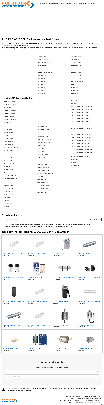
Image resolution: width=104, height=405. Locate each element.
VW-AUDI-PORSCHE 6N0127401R (81, 156)
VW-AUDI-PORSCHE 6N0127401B (81, 144)
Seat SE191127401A (43, 192)
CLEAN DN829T (8, 144)
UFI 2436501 (75, 97)
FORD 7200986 (8, 194)
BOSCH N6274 (8, 132)
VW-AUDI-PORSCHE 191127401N (81, 125)
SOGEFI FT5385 (76, 72)
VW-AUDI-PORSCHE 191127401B (81, 109)
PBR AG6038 (41, 151)
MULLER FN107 (42, 145)
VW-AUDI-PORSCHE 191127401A (81, 106)
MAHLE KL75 (41, 84)
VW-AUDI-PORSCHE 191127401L (81, 119)
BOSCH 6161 (8, 123)
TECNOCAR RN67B (77, 81)
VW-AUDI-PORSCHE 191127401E (81, 112)
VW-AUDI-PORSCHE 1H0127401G (81, 137)
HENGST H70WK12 (43, 60)
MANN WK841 (41, 91)
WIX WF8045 (75, 162)
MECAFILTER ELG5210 (44, 130)
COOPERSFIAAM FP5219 (11, 148)
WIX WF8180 (75, 165)
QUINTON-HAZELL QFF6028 (46, 173)
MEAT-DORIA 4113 (43, 127)
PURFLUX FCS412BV (43, 161)
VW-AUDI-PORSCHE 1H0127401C (81, 134)
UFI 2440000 (75, 100)
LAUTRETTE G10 (42, 66)
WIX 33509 (74, 159)
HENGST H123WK (9, 210)
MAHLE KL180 (41, 75)
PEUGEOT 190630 (43, 155)
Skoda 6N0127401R (77, 60)
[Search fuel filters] (46, 219)
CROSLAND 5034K (9, 154)
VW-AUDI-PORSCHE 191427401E (81, 128)
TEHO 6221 (74, 88)
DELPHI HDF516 (9, 166)
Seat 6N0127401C (43, 186)
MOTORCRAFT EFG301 (44, 139)
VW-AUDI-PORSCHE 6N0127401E (81, 153)
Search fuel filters (95, 219)
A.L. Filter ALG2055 (10, 101)
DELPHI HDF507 (9, 163)
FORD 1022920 (8, 191)
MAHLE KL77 (41, 88)
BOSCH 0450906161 (10, 110)
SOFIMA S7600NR (76, 63)
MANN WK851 (41, 97)
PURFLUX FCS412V (43, 164)
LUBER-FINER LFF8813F (44, 72)
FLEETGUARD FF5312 (10, 188)
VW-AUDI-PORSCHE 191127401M (81, 122)
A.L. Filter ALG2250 (10, 104)
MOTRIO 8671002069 (44, 142)
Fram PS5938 (8, 204)
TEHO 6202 (74, 84)
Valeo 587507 (75, 103)
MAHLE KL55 (41, 81)
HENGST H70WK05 (43, 56)
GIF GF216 (7, 207)
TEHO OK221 (75, 94)
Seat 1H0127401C (43, 183)
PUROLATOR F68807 (43, 167)
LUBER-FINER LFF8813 (44, 69)
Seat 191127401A (42, 176)
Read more (62, 5)
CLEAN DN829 (8, 141)
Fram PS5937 (8, 200)
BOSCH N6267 (8, 129)
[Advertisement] (52, 23)
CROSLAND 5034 (9, 151)
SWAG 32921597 (76, 75)
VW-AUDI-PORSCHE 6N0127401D (81, 150)
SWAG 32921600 (76, 78)
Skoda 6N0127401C (77, 56)
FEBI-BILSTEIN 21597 (10, 176)
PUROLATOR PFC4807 (44, 170)
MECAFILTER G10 (42, 133)
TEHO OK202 (75, 91)
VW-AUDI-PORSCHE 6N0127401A (81, 140)
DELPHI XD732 (8, 173)
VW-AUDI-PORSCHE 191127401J (81, 115)
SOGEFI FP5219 (76, 66)
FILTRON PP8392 (9, 185)
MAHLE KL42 (41, 78)
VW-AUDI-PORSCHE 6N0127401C (81, 147)
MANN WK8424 (42, 94)
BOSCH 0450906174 (10, 113)
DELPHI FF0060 (8, 160)
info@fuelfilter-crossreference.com (93, 402)
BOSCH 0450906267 (10, 117)
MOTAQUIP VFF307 (43, 136)
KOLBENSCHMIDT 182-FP (45, 63)
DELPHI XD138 (8, 169)
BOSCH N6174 (8, 126)
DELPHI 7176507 (9, 157)
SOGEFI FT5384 (76, 69)
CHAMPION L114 (9, 138)
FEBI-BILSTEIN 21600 (10, 179)
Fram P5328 (7, 197)
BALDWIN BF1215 (9, 107)
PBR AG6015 (41, 148)
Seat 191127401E (42, 180)
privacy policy (98, 404)
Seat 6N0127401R (43, 189)
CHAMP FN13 (8, 135)
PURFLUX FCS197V (43, 158)
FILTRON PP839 (9, 182)
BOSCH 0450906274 (10, 120)
